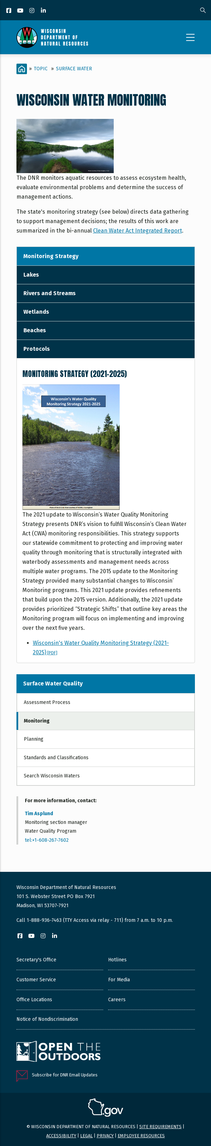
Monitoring (37, 721)
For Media (119, 980)
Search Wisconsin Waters (52, 776)
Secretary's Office (36, 960)
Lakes (31, 274)
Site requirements (160, 1126)
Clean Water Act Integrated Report (137, 230)
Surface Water (74, 69)
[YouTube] (21, 11)
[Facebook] (9, 11)
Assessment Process (47, 702)
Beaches (34, 330)
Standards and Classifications (56, 758)
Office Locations (34, 1000)
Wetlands (36, 311)
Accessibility (61, 1135)
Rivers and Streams (49, 293)
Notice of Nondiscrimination (47, 1019)
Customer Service (36, 980)
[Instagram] (32, 11)
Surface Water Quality (53, 683)
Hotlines (117, 960)
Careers (117, 1000)
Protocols (36, 349)
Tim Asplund (39, 814)
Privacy (105, 1135)
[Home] (21, 69)
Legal (86, 1135)
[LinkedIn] (44, 11)
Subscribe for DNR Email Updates (65, 1074)
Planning (33, 739)
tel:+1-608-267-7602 (47, 840)
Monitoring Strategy (50, 256)
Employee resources (141, 1135)
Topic (41, 69)
